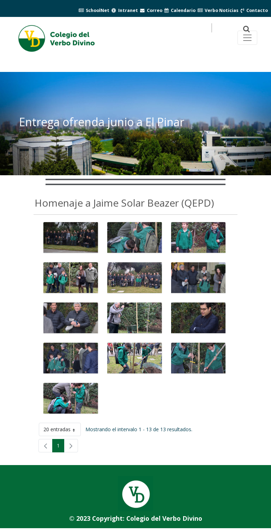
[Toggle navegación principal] (247, 38)
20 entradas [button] (62, 430)
